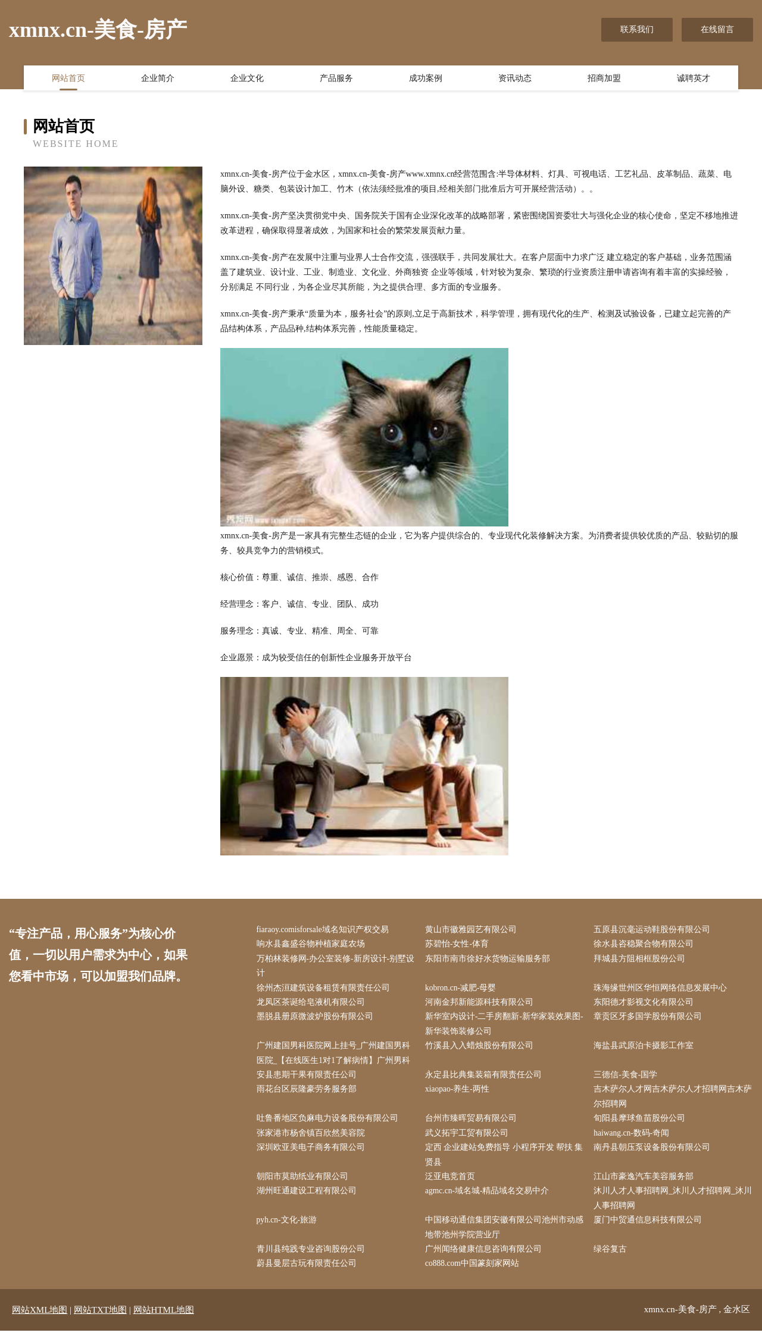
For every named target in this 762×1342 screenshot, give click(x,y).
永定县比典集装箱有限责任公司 (485, 1080)
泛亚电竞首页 (452, 1184)
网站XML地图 (39, 1321)
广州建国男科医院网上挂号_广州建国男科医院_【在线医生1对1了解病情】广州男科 (336, 1058)
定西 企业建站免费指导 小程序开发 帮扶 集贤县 (501, 1162)
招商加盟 (604, 79)
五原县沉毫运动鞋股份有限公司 (655, 930)
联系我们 (637, 29)
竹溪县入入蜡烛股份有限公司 (481, 1050)
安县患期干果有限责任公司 (309, 1080)
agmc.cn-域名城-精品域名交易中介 (489, 1199)
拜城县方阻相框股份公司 (642, 959)
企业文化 (247, 79)
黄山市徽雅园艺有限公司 (473, 930)
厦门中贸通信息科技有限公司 (651, 1229)
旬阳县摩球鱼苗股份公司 (642, 1124)
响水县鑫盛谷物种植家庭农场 (313, 944)
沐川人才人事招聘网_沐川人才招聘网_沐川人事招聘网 (672, 1207)
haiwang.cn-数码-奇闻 (635, 1140)
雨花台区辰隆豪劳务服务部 (309, 1094)
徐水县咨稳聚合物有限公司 (647, 944)
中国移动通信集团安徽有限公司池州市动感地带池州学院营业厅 (502, 1237)
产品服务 (336, 79)
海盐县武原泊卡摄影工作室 (647, 1050)
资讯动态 (515, 79)
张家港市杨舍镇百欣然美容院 (313, 1140)
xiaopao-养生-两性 (460, 1094)
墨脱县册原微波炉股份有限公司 (317, 1019)
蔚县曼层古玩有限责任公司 (309, 1274)
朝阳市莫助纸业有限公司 (305, 1184)
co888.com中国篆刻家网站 (475, 1274)
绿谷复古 (613, 1259)
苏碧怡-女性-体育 (459, 944)
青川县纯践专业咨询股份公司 (313, 1259)
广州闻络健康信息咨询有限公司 (485, 1259)
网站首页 (68, 79)
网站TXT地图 (100, 1321)
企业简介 (158, 79)
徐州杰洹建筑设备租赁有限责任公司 (325, 990)
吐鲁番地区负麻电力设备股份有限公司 (330, 1124)
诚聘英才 (693, 79)
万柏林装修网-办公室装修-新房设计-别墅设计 (334, 967)
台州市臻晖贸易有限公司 (473, 1124)
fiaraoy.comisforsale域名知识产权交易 (326, 930)
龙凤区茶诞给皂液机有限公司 (313, 1005)
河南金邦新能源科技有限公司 (481, 1005)
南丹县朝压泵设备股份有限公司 (655, 1154)
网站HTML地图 (164, 1321)
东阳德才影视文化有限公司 (647, 1005)
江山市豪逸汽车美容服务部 (647, 1184)
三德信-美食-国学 (628, 1080)
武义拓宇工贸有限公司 (469, 1140)
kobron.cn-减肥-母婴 (463, 990)
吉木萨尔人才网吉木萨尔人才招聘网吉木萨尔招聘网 (672, 1102)
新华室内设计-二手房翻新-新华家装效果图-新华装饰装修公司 (500, 1027)
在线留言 (717, 29)
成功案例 (426, 79)
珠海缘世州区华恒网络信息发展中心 (663, 990)
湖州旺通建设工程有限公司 (309, 1199)
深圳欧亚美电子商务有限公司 (313, 1154)
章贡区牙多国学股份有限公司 (651, 1019)
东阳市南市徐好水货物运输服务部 (489, 959)
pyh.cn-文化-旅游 (289, 1229)
